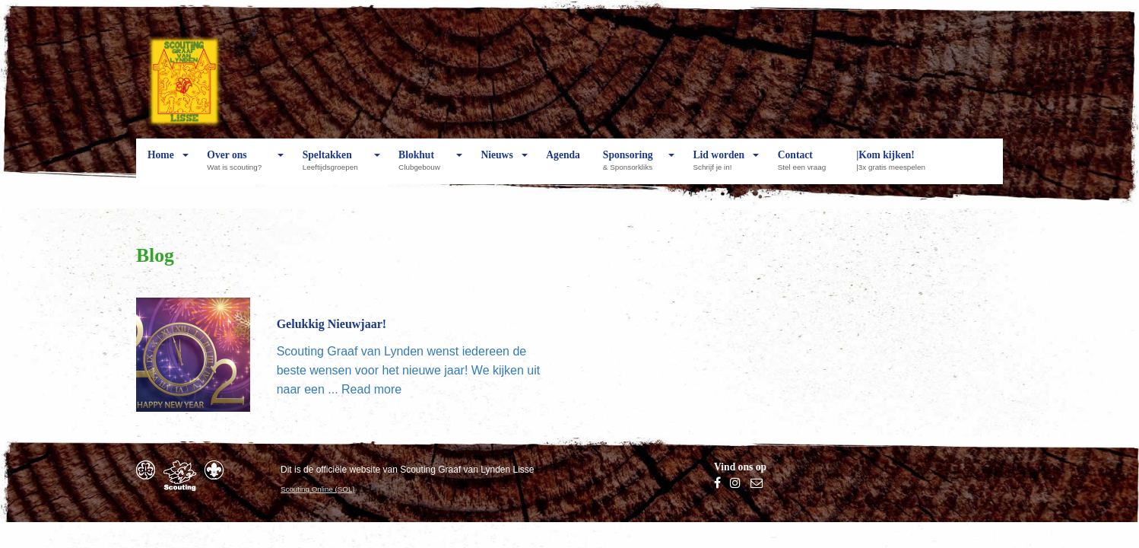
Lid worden (719, 166)
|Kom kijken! (894, 166)
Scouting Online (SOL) (318, 489)
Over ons (238, 166)
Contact (805, 166)
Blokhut (423, 166)
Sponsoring (631, 166)
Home (161, 166)
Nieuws (496, 166)
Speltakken (334, 166)
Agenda (563, 166)
